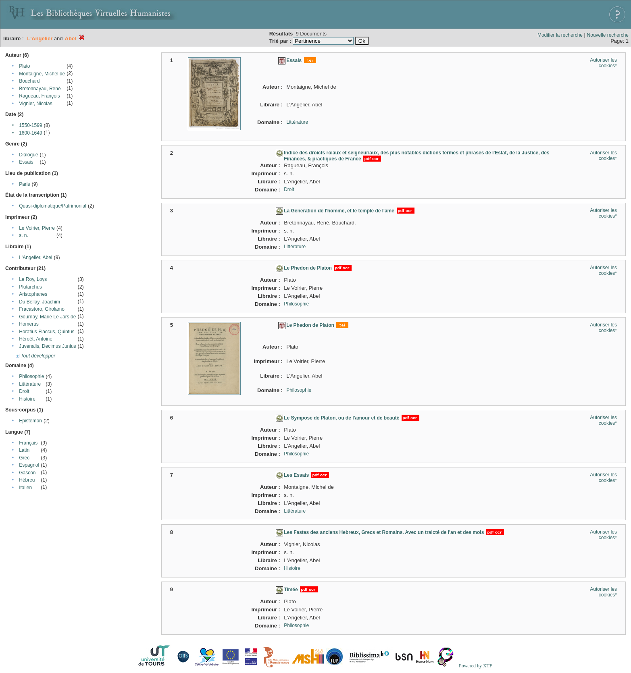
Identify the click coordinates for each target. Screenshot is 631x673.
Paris (24, 184)
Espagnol (29, 465)
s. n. (23, 235)
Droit (24, 391)
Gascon (27, 473)
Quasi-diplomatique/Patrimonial (52, 206)
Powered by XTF (475, 666)
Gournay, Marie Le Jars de (47, 317)
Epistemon (30, 421)
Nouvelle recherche (608, 35)
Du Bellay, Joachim (39, 302)
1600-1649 (30, 133)
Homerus (29, 324)
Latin (24, 450)
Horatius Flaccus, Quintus (46, 331)
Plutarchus (30, 287)
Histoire (27, 399)
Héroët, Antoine (35, 339)
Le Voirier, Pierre (37, 228)
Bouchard (29, 81)
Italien (25, 487)
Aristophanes (33, 294)
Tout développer (35, 356)
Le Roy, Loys (33, 279)
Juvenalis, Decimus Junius (47, 346)
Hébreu (27, 480)
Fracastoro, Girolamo (42, 309)
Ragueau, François (39, 96)
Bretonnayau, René (39, 88)
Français (28, 443)
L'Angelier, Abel (35, 257)
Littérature (30, 384)
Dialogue (28, 155)
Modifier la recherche (560, 35)
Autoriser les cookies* (603, 63)
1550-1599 (30, 125)
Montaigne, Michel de (42, 74)
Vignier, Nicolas (35, 103)
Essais (26, 162)
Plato (24, 66)
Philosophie (31, 376)
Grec (24, 458)
